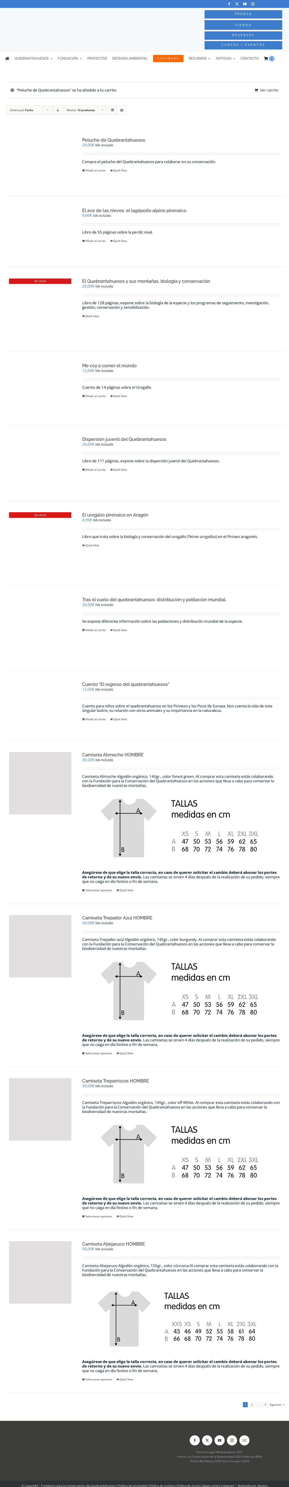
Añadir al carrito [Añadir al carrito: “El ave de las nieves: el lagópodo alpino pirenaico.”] (95, 241)
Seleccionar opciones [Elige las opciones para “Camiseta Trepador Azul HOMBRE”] (98, 1053)
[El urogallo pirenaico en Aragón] (40, 543)
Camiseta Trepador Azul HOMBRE (117, 918)
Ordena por (21, 110)
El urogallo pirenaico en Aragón (115, 515)
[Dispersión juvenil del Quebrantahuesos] (40, 463)
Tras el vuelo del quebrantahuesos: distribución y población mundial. (154, 599)
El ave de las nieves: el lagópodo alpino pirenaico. (134, 210)
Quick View (120, 170)
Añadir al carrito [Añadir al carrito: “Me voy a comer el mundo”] (95, 396)
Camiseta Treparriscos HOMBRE (115, 1081)
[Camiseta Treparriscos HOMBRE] (40, 1109)
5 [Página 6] (265, 1405)
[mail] (244, 1440)
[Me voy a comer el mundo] (40, 388)
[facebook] (229, 4)
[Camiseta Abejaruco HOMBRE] (40, 1272)
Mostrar (81, 110)
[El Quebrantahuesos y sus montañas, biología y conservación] (40, 309)
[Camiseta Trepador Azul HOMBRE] (40, 946)
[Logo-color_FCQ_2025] (54, 14)
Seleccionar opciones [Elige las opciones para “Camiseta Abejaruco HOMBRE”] (98, 1379)
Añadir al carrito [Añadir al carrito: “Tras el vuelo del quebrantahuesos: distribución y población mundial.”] (95, 630)
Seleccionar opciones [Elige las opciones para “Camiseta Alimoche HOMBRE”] (98, 890)
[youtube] (245, 4)
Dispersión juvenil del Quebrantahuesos (124, 439)
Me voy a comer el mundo (109, 365)
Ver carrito (269, 90)
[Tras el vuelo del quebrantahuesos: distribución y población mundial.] (40, 628)
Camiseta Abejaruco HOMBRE (113, 1244)
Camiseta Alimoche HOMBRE (113, 755)
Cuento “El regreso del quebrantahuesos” (125, 684)
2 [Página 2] (252, 1405)
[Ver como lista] (121, 110)
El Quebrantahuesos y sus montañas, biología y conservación (146, 281)
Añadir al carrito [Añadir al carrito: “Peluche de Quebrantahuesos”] (95, 170)
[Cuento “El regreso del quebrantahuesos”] (40, 705)
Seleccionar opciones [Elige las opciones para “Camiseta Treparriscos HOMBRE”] (98, 1216)
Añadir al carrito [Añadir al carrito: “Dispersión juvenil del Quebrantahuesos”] (95, 470)
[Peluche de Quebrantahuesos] (40, 161)
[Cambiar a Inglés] (282, 58)
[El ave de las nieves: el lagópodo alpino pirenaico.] (40, 231)
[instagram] (252, 4)
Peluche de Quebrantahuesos (113, 140)
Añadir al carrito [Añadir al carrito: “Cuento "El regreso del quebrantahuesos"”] (95, 719)
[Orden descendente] (57, 110)
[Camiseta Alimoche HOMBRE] (40, 783)
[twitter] (237, 4)
